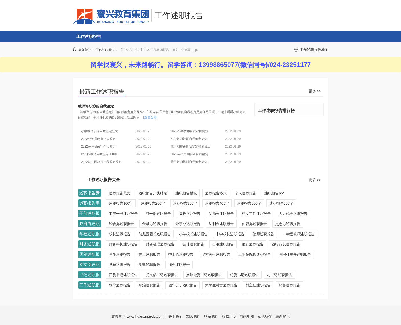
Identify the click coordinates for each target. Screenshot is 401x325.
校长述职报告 (119, 234)
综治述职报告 (149, 285)
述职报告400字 (217, 203)
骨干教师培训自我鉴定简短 (189, 162)
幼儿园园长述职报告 (155, 234)
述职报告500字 (249, 203)
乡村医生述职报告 (216, 254)
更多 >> (315, 91)
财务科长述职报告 (123, 244)
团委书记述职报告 (123, 275)
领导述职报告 (119, 285)
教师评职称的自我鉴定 (96, 106)
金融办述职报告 (154, 224)
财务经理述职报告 (160, 244)
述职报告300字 (185, 203)
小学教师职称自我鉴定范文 (99, 131)
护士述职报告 (149, 254)
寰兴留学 (84, 50)
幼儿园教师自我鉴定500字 (99, 154)
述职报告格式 (216, 193)
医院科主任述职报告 (295, 254)
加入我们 (193, 316)
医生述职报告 (119, 254)
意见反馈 (265, 316)
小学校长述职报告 (193, 234)
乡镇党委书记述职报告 (204, 275)
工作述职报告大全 (103, 179)
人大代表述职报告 (293, 213)
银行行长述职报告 (286, 244)
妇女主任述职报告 (256, 213)
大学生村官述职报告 (221, 285)
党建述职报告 (149, 265)
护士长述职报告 (180, 254)
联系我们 (211, 316)
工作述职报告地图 (314, 50)
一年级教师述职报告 (298, 234)
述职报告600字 (281, 203)
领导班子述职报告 (182, 285)
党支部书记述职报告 (162, 275)
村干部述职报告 (158, 213)
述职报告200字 (153, 203)
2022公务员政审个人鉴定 (98, 139)
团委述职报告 (179, 265)
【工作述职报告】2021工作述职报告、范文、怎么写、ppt (158, 50)
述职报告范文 (119, 193)
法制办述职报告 (221, 224)
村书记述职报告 (279, 275)
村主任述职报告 (258, 285)
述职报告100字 (121, 203)
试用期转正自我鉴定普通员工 (190, 146)
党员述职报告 (119, 265)
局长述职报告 (190, 213)
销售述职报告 (289, 285)
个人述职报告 (245, 193)
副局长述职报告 (221, 213)
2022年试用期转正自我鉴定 (189, 154)
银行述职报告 (252, 244)
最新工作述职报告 (101, 91)
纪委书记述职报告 (244, 275)
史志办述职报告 (287, 224)
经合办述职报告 (121, 224)
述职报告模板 (186, 193)
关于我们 (175, 316)
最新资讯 (282, 316)
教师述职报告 (263, 234)
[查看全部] (150, 117)
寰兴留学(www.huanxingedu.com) (138, 316)
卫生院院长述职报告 (254, 254)
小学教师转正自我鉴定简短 (189, 139)
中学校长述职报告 (230, 234)
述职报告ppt (274, 193)
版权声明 (229, 316)
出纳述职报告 (223, 244)
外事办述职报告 (188, 224)
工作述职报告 (178, 15)
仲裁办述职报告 (254, 224)
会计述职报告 (193, 244)
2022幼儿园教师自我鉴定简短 (101, 162)
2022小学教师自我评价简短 (189, 131)
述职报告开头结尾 (153, 193)
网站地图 (247, 316)
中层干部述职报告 (123, 213)
